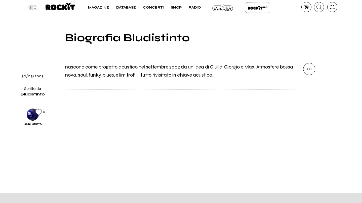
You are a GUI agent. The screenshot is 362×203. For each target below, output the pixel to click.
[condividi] (309, 69)
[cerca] (319, 7)
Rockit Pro (257, 7)
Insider (222, 8)
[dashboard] (332, 7)
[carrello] (306, 7)
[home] (60, 7)
